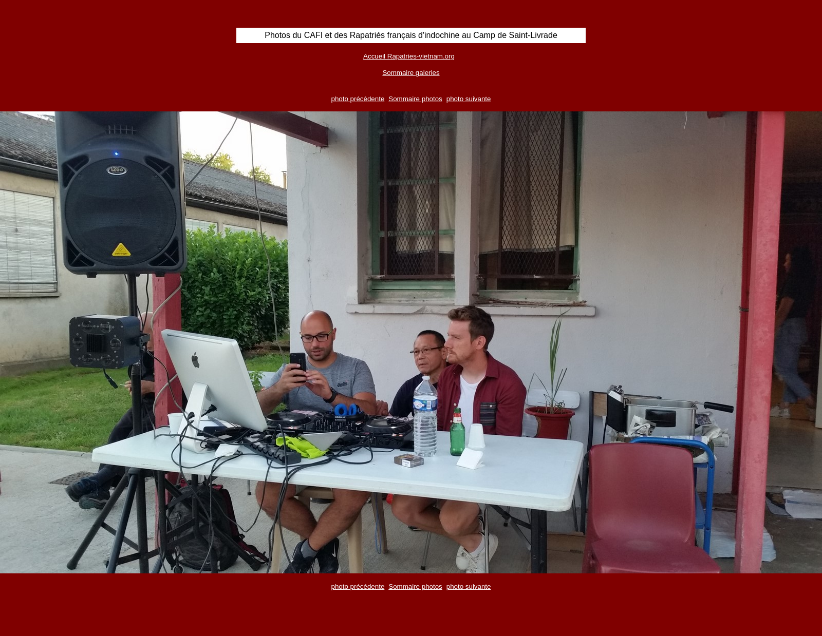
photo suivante (468, 99)
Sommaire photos (415, 99)
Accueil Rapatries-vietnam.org (409, 56)
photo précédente (358, 99)
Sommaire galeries (410, 72)
